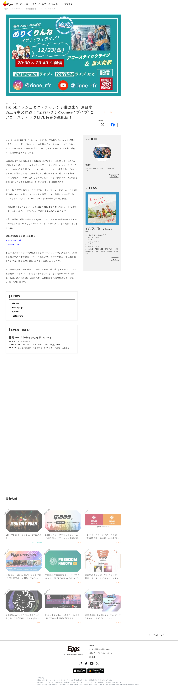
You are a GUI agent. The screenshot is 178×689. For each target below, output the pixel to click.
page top (158, 635)
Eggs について (94, 645)
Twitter (15, 312)
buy (115, 259)
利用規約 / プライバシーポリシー (101, 653)
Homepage (17, 307)
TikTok (15, 303)
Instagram (17, 316)
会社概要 (92, 657)
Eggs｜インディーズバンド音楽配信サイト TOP (23, 9)
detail (114, 176)
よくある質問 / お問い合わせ (100, 649)
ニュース (51, 9)
